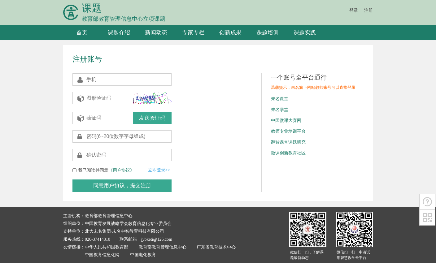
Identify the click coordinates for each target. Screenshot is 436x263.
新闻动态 (156, 32)
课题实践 (305, 32)
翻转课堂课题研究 (288, 142)
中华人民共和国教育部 (106, 247)
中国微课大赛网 (286, 120)
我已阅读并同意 (106, 170)
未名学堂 (279, 109)
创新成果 (230, 32)
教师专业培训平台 (288, 131)
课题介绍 (119, 32)
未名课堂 (279, 99)
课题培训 (267, 32)
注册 (368, 10)
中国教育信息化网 (102, 254)
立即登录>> (159, 170)
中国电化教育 (143, 254)
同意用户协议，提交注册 (122, 185)
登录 (353, 10)
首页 (81, 32)
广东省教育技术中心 (216, 247)
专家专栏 (193, 32)
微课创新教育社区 (288, 153)
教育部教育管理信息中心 (162, 247)
